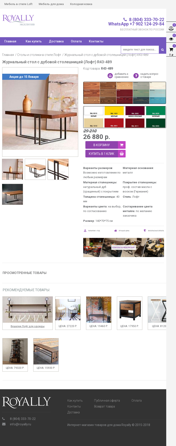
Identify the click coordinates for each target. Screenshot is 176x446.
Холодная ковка (81, 4)
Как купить (34, 41)
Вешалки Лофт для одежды (28, 326)
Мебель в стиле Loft (18, 4)
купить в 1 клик (107, 153)
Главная (8, 55)
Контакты (96, 41)
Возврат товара (104, 406)
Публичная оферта (107, 400)
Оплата (76, 41)
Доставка (56, 41)
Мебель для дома (51, 4)
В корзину (109, 145)
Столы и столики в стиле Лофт (39, 55)
